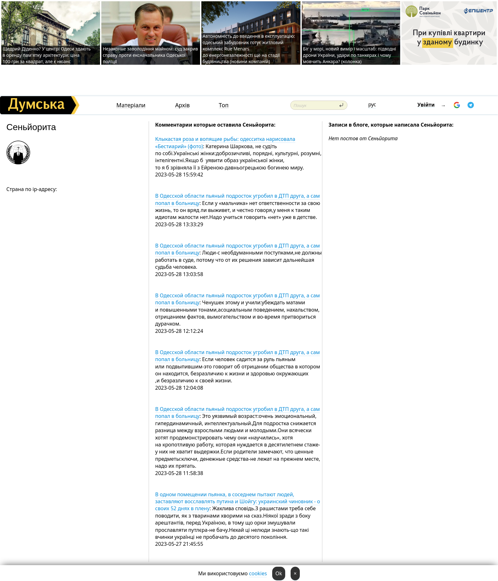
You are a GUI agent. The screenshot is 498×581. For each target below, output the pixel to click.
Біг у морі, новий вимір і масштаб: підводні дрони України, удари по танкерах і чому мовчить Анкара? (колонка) (349, 55)
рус (372, 104)
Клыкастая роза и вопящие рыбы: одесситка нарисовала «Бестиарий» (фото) (225, 142)
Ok (278, 573)
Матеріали (130, 105)
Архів (182, 105)
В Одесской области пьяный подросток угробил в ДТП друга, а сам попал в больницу (237, 199)
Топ (224, 105)
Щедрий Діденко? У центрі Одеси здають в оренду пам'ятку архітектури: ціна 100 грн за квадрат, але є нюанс (47, 55)
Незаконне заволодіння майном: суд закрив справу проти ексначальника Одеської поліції (150, 55)
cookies (258, 573)
